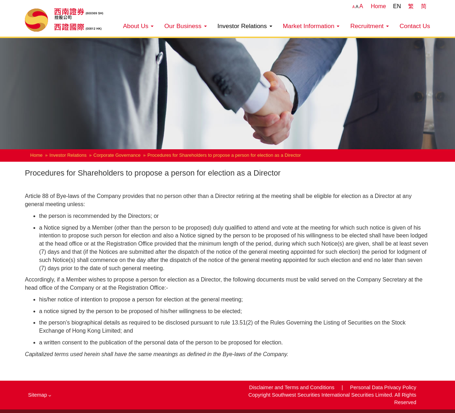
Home (378, 6)
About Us (138, 26)
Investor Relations (245, 26)
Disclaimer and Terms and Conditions (292, 387)
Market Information (311, 26)
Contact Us (415, 26)
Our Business (185, 26)
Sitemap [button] (39, 395)
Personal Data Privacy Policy (383, 387)
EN (397, 6)
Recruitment (369, 26)
